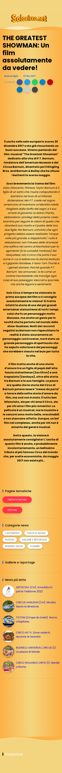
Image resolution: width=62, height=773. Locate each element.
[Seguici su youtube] (57, 4)
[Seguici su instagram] (40, 4)
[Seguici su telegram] (46, 4)
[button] (20, 82)
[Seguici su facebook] (34, 4)
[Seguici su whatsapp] (52, 4)
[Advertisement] (27, 703)
